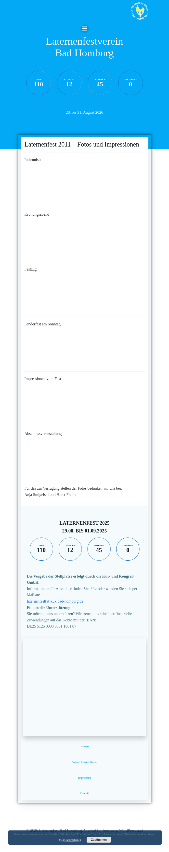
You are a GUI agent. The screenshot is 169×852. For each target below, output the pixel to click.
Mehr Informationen (70, 839)
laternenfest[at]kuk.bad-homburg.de (55, 601)
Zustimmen (99, 839)
